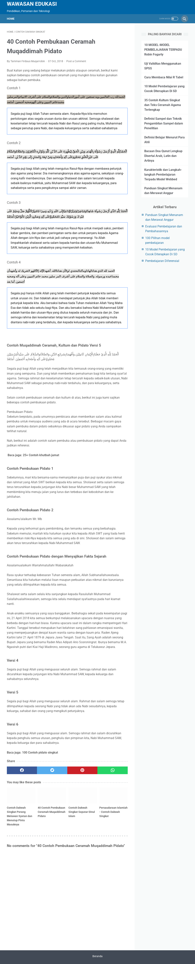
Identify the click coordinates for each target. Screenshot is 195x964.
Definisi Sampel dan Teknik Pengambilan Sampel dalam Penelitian (163, 123)
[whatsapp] (112, 770)
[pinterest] (82, 770)
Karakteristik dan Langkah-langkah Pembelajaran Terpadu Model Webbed (163, 174)
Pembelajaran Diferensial (162, 261)
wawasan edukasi (32, 4)
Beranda (97, 956)
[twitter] (52, 770)
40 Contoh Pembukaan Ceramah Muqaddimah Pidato (51, 812)
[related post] (21, 796)
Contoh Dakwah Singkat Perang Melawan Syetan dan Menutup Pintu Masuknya (19, 816)
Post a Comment (76, 61)
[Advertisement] (168, 294)
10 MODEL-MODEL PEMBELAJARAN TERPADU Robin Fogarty (163, 49)
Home (10, 18)
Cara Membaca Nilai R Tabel (163, 77)
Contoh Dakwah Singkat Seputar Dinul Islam (81, 812)
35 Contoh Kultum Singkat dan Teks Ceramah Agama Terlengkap (162, 105)
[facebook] (22, 770)
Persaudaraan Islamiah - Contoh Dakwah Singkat (113, 812)
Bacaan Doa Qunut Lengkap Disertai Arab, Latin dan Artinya (163, 155)
